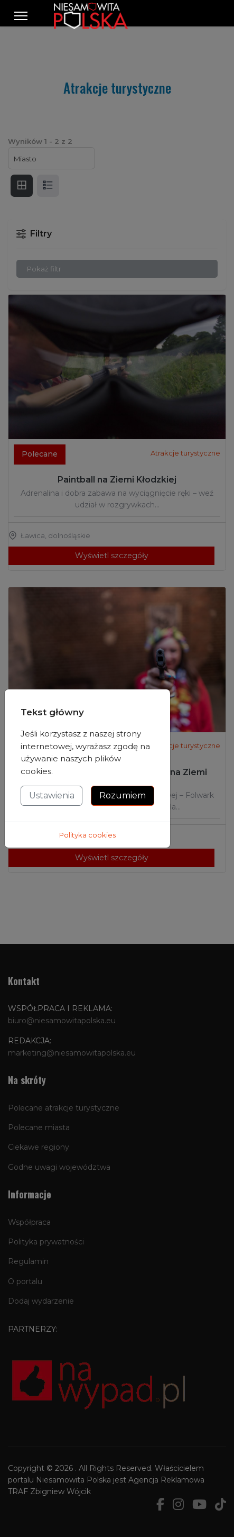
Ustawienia (51, 795)
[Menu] (20, 16)
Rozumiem (122, 795)
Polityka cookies (87, 835)
